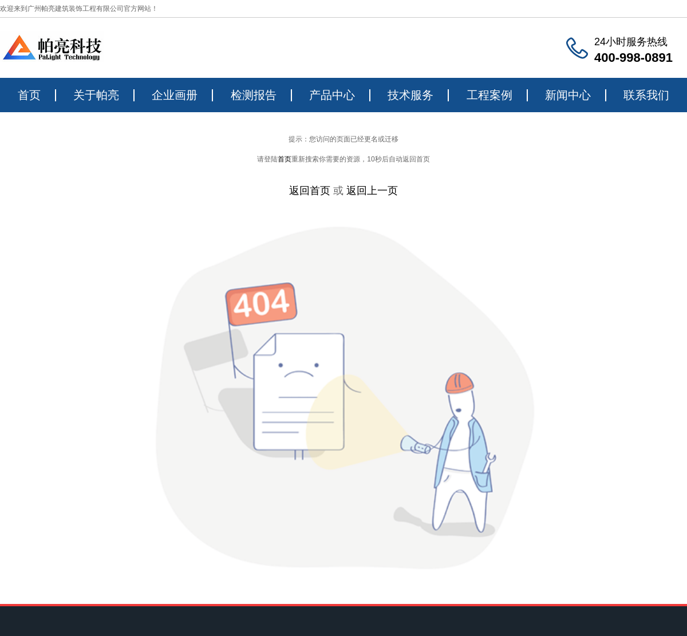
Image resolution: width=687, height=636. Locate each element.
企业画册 (175, 95)
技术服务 (410, 95)
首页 (29, 95)
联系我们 (646, 95)
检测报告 (254, 95)
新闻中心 (568, 95)
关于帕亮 (96, 95)
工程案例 (489, 95)
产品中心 (332, 95)
